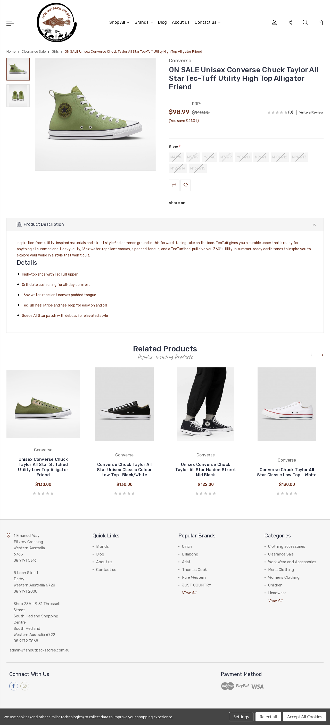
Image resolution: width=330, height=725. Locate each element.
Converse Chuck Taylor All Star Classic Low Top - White (287, 473)
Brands (144, 22)
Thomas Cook (194, 570)
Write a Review (311, 111)
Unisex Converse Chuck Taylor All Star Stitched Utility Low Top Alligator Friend (43, 468)
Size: (175, 146)
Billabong (190, 555)
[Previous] (313, 356)
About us (180, 22)
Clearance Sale (281, 555)
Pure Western (194, 578)
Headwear (277, 594)
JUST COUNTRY (196, 586)
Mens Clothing (281, 570)
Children (275, 586)
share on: (177, 203)
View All (189, 594)
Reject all (268, 717)
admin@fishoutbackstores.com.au (39, 651)
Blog (162, 22)
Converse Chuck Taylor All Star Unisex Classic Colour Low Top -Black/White (124, 470)
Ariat (186, 563)
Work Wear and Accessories (292, 563)
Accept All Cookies (304, 717)
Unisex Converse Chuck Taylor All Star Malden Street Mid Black (205, 470)
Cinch (187, 547)
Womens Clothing (284, 578)
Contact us (208, 22)
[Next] (321, 356)
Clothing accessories (286, 547)
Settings (241, 717)
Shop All (119, 22)
